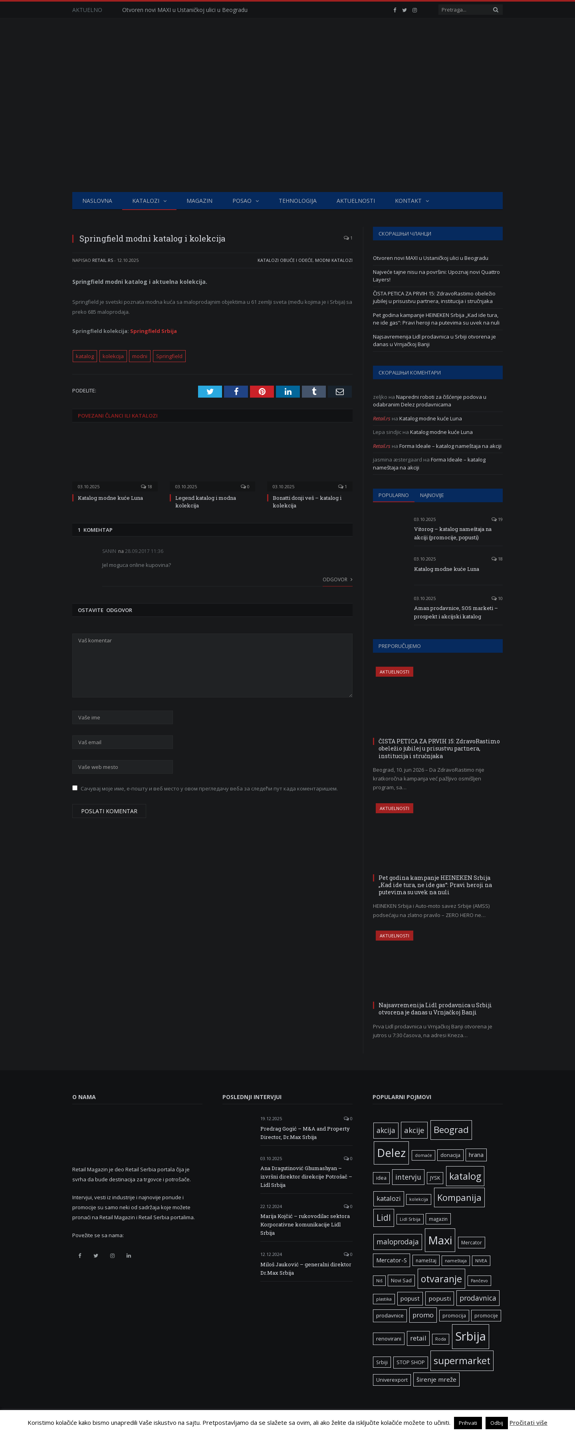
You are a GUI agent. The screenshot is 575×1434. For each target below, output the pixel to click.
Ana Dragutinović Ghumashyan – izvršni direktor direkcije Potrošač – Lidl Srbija (306, 1176)
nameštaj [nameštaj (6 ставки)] (426, 1260)
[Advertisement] (287, 132)
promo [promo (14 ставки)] (423, 1314)
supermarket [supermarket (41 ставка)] (462, 1360)
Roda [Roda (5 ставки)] (440, 1339)
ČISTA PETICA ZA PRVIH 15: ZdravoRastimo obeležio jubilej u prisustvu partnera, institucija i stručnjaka (434, 297)
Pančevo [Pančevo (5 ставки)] (479, 1280)
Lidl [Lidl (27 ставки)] (384, 1217)
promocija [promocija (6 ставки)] (454, 1315)
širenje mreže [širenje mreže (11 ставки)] (436, 1379)
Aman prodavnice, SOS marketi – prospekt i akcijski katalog (456, 612)
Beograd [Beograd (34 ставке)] (451, 1129)
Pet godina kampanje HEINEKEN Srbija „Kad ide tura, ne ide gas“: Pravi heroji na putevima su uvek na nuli (436, 319)
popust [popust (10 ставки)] (410, 1298)
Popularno (394, 495)
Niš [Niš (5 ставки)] (379, 1280)
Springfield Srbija (153, 331)
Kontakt (408, 200)
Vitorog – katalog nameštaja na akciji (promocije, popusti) (453, 533)
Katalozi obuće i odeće (285, 260)
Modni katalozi (334, 260)
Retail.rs (102, 260)
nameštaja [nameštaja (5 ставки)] (456, 1261)
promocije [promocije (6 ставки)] (486, 1315)
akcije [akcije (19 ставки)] (414, 1130)
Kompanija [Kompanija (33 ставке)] (459, 1197)
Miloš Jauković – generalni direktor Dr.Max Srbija (305, 1268)
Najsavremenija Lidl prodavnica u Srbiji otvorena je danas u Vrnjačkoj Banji (435, 1008)
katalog (85, 356)
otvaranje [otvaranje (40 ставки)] (441, 1278)
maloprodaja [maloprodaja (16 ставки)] (398, 1241)
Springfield (169, 356)
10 (497, 598)
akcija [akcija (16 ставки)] (386, 1130)
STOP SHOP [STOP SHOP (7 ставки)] (411, 1362)
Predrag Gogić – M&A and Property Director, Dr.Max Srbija (305, 1133)
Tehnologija (298, 200)
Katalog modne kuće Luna (110, 497)
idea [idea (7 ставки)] (381, 1178)
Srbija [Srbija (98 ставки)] (470, 1336)
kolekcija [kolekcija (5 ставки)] (418, 1199)
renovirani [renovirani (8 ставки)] (388, 1338)
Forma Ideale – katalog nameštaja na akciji (450, 446)
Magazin (199, 200)
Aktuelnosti (356, 200)
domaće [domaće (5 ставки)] (423, 1155)
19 (497, 519)
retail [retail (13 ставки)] (418, 1338)
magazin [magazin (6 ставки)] (438, 1219)
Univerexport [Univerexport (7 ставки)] (392, 1380)
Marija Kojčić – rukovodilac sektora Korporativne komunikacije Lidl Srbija (305, 1224)
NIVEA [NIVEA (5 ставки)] (481, 1261)
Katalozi (145, 200)
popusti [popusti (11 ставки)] (439, 1298)
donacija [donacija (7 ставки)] (450, 1155)
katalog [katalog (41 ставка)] (465, 1176)
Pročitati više (528, 1422)
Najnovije (432, 495)
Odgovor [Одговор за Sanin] (338, 579)
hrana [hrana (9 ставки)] (476, 1155)
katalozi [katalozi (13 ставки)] (389, 1198)
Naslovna (97, 200)
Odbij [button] (496, 1422)
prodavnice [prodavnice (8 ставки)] (390, 1315)
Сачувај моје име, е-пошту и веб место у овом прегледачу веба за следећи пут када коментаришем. (209, 788)
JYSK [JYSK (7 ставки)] (435, 1178)
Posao (242, 200)
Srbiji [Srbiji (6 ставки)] (382, 1362)
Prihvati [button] (468, 1422)
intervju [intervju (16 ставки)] (408, 1177)
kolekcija (113, 356)
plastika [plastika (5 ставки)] (384, 1299)
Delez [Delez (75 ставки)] (391, 1152)
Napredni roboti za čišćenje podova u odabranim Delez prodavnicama (429, 400)
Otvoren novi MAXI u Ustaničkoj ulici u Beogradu (185, 10)
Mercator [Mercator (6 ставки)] (471, 1242)
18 (146, 486)
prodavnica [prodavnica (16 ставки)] (478, 1298)
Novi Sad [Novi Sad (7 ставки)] (401, 1280)
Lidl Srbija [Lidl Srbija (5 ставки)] (410, 1219)
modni (139, 356)
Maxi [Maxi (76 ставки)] (440, 1240)
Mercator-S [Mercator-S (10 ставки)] (391, 1260)
